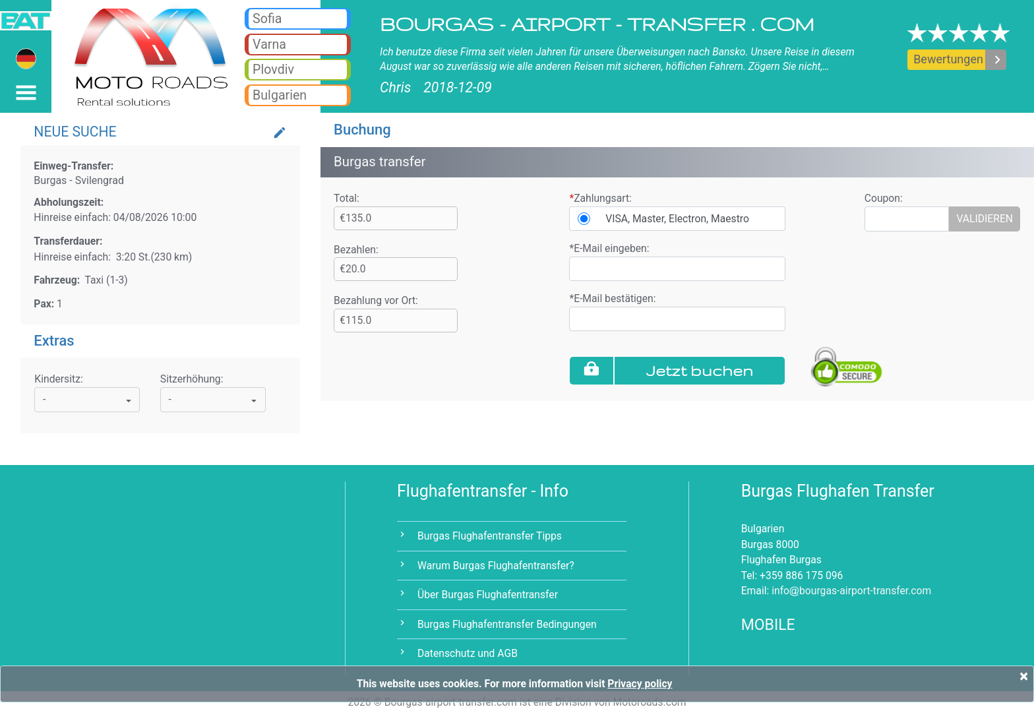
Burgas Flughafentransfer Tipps (489, 536)
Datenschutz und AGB (467, 653)
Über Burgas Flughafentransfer (487, 594)
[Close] (1023, 676)
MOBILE (768, 625)
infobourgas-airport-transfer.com (851, 590)
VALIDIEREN (984, 218)
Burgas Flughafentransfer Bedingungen (507, 624)
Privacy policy (639, 683)
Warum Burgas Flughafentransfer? (495, 565)
